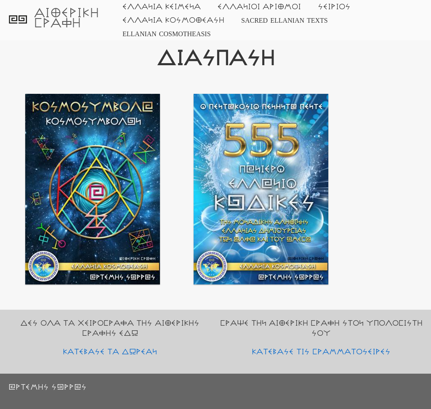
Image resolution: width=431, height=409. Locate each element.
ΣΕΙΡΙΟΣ (334, 7)
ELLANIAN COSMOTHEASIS (166, 33)
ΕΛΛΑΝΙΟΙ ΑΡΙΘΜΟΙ (259, 7)
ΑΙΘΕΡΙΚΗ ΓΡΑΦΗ (66, 18)
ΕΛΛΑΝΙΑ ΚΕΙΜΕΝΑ (161, 7)
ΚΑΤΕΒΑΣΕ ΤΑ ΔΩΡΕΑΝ (110, 352)
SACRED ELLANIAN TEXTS (284, 20)
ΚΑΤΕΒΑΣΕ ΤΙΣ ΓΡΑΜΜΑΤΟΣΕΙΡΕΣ (321, 352)
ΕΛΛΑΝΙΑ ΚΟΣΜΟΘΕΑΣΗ (173, 20)
